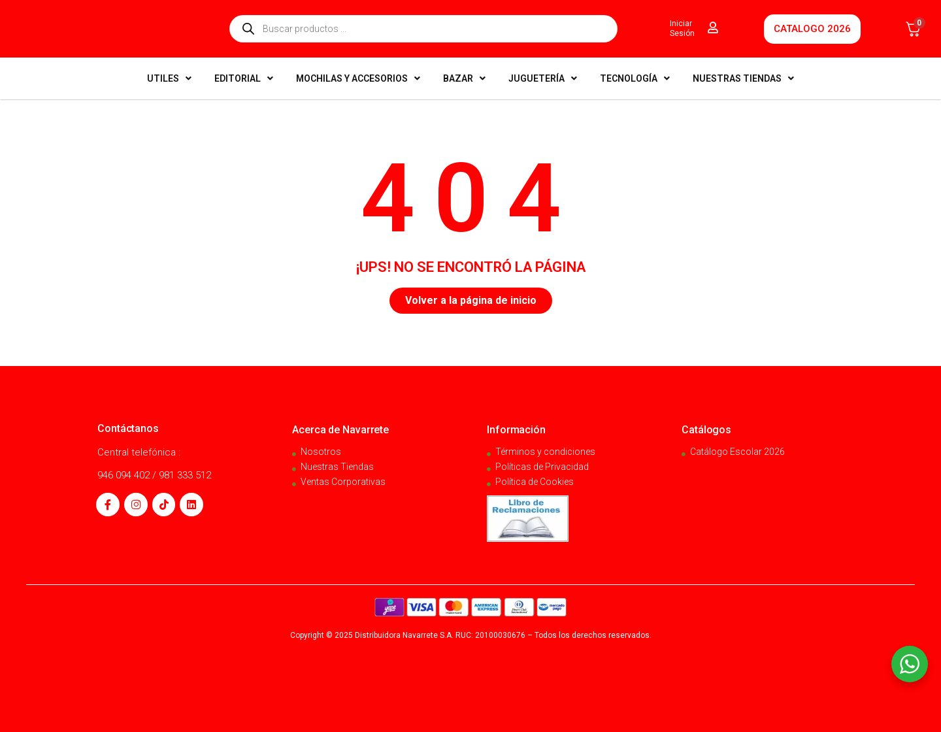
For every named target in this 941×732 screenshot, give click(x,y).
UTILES (169, 78)
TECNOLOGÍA (635, 78)
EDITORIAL (243, 78)
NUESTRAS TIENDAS (743, 78)
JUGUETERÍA (542, 78)
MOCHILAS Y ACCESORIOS (358, 78)
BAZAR (464, 78)
